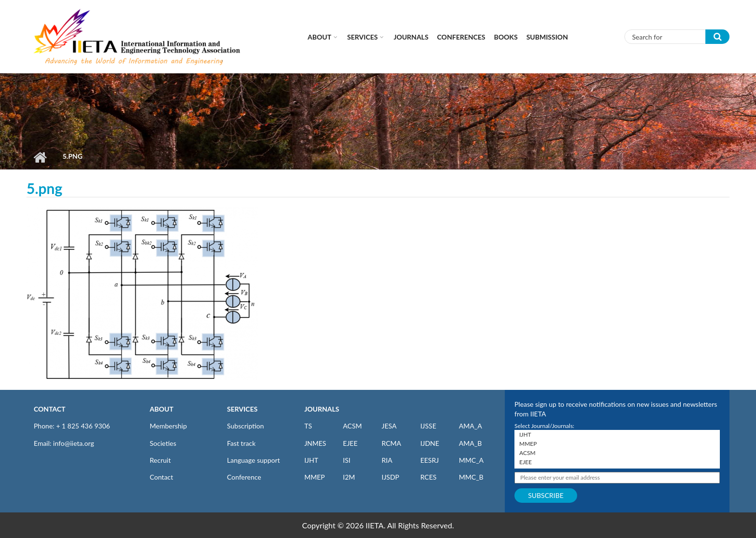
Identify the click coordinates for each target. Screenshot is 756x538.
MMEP (314, 477)
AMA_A (470, 426)
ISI (346, 460)
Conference (244, 477)
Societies (163, 443)
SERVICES (242, 409)
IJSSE (428, 426)
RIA (386, 460)
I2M (349, 477)
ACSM (352, 426)
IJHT (311, 460)
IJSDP (390, 477)
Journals (410, 37)
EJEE (350, 443)
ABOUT (162, 409)
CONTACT (50, 409)
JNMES (315, 443)
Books (506, 37)
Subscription (245, 426)
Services (362, 37)
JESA (388, 426)
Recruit (160, 460)
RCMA (391, 443)
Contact (162, 477)
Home (40, 157)
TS (308, 426)
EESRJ (429, 460)
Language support (253, 460)
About (319, 37)
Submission (547, 37)
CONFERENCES (461, 37)
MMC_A (471, 460)
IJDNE (429, 443)
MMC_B (471, 477)
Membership (168, 426)
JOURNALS (321, 409)
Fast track (241, 443)
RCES (428, 477)
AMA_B (470, 443)
